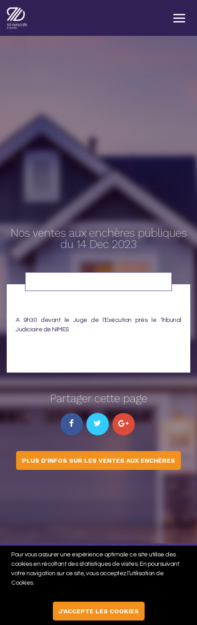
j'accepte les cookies (99, 611)
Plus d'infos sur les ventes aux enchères (98, 460)
